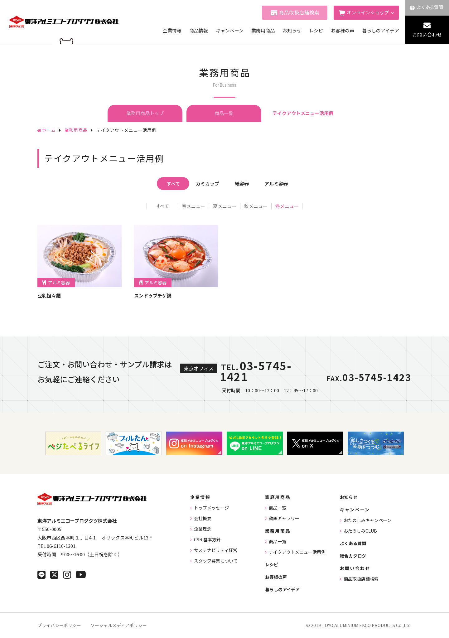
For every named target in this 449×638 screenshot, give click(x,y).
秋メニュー (256, 206)
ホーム (49, 130)
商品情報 (198, 30)
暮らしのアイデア (380, 30)
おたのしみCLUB (360, 531)
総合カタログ (353, 556)
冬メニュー (287, 206)
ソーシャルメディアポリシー (118, 625)
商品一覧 (224, 113)
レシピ (316, 30)
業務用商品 (263, 30)
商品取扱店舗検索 (299, 12)
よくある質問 (430, 7)
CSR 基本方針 (207, 539)
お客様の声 (342, 30)
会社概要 (202, 518)
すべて (173, 183)
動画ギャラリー (284, 518)
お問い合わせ (427, 34)
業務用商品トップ (145, 113)
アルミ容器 (276, 183)
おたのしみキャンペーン (367, 520)
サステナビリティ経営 (215, 550)
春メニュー (193, 206)
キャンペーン (230, 30)
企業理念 (202, 529)
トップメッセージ (211, 508)
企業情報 (172, 30)
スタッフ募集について (216, 561)
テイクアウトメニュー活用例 (297, 552)
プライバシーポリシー (59, 625)
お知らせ (291, 30)
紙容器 (242, 183)
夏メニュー (224, 206)
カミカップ (207, 183)
